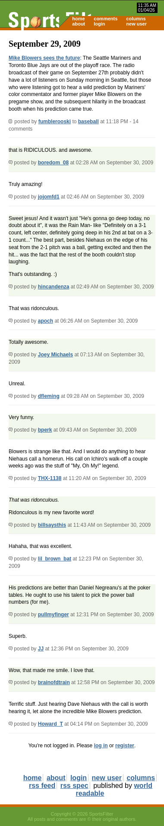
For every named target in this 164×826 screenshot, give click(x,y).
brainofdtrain (54, 682)
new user (136, 23)
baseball (88, 121)
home (78, 18)
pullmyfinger (53, 614)
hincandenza (53, 287)
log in (101, 746)
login (99, 23)
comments (105, 18)
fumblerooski (54, 121)
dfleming (49, 396)
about (78, 23)
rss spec (74, 785)
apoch (45, 321)
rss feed (42, 785)
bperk (45, 430)
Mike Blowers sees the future (44, 58)
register (124, 746)
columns (135, 18)
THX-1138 (50, 478)
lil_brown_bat (54, 559)
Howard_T (50, 724)
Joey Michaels (55, 355)
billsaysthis (52, 525)
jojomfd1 (49, 197)
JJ (41, 649)
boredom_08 (53, 163)
